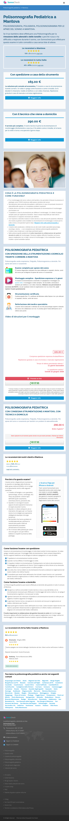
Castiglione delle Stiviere (24, 687)
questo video (19, 282)
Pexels (36, 818)
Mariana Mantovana (49, 691)
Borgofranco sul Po (11, 683)
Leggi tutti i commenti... (13, 469)
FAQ (6, 789)
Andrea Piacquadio (26, 818)
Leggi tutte (39, 53)
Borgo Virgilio (55, 681)
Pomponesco (51, 695)
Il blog (6, 799)
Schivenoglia (43, 703)
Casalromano (18, 685)
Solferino (20, 705)
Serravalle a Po (10, 705)
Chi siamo (8, 775)
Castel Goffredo (41, 685)
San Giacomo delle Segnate (25, 701)
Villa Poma (54, 705)
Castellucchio (9, 687)
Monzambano (33, 693)
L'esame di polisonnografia (13, 756)
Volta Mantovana (21, 707)
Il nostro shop (9, 787)
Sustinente (29, 705)
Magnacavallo (27, 691)
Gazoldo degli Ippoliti (36, 689)
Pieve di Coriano (20, 695)
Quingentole (30, 697)
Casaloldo (8, 685)
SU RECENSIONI (30, 53)
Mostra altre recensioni (11, 666)
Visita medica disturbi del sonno (14, 784)
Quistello (40, 697)
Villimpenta (9, 707)
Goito (55, 689)
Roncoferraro (32, 699)
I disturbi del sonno (11, 768)
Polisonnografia (9, 750)
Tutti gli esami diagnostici (12, 765)
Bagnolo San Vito (34, 681)
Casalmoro (59, 683)
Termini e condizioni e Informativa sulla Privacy (19, 808)
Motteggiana (44, 693)
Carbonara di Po (47, 683)
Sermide (52, 703)
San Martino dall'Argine (28, 703)
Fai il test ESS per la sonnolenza (14, 802)
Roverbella (43, 699)
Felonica (24, 689)
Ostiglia (53, 693)
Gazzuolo (48, 689)
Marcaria (37, 691)
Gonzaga (8, 691)
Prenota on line (34, 378)
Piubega (30, 695)
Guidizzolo (16, 691)
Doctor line (8, 805)
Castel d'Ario (29, 685)
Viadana (45, 705)
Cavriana (38, 687)
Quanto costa (9, 753)
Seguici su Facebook (11, 741)
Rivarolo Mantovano (12, 699)
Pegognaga (9, 695)
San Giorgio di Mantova (45, 701)
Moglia (24, 693)
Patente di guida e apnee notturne (15, 792)
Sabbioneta (53, 699)
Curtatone (8, 689)
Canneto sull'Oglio (34, 683)
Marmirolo (8, 693)
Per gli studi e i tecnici (11, 781)
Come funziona (9, 778)
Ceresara (47, 687)
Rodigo (23, 699)
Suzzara (38, 705)
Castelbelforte (53, 685)
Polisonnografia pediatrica (13, 762)
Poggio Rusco (39, 695)
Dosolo (16, 689)
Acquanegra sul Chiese (13, 681)
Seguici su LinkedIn (10, 745)
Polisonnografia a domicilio (13, 759)
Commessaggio (57, 687)
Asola (24, 681)
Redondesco (49, 697)
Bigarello (45, 681)
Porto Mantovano (18, 697)
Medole (17, 693)
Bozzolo (22, 683)
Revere (57, 697)
